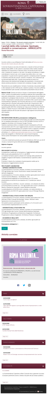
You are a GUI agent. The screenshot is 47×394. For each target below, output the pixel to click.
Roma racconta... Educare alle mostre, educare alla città (19, 268)
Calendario (17, 14)
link (44, 278)
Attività (7, 42)
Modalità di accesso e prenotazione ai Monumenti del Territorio (20, 348)
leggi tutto (5, 312)
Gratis (4, 228)
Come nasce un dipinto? (10, 299)
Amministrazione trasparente (12, 388)
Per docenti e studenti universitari (25, 42)
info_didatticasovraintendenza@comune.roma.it (22, 132)
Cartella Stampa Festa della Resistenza (12, 331)
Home (3, 42)
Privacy (41, 391)
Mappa (28, 14)
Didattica (13, 42)
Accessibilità (5, 370)
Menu (6, 14)
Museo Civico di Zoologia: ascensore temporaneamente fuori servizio (22, 354)
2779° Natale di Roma (8, 325)
